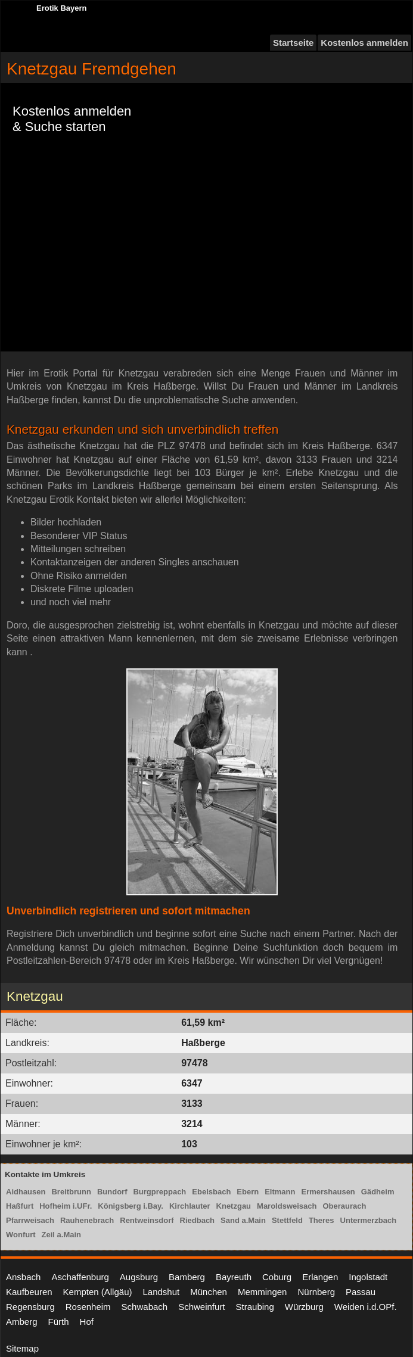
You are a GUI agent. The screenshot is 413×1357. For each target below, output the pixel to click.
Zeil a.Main (61, 1234)
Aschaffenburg (79, 1277)
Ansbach (23, 1277)
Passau (360, 1292)
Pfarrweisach (30, 1220)
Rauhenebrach (87, 1220)
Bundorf (112, 1191)
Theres (321, 1220)
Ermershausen (328, 1191)
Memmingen (262, 1292)
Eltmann (280, 1191)
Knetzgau (233, 1206)
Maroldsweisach (286, 1206)
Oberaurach (344, 1206)
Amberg (22, 1321)
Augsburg (139, 1277)
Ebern (248, 1191)
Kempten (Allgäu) (97, 1292)
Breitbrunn (71, 1191)
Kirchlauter (189, 1206)
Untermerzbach (368, 1220)
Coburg (276, 1277)
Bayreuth (233, 1277)
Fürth (58, 1321)
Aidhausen (25, 1191)
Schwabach (145, 1307)
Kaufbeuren (29, 1292)
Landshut (160, 1292)
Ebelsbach (211, 1191)
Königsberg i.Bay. (130, 1206)
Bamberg (187, 1277)
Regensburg (30, 1307)
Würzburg (304, 1307)
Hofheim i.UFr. (65, 1206)
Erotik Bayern (61, 8)
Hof (87, 1321)
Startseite (293, 43)
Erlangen (320, 1277)
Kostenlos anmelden (364, 43)
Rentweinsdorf (146, 1220)
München (208, 1292)
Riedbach (197, 1220)
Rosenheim (88, 1307)
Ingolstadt (368, 1277)
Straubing (255, 1307)
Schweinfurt (201, 1307)
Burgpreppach (159, 1191)
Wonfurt (21, 1234)
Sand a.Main (243, 1220)
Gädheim (378, 1191)
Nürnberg (316, 1292)
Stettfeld (287, 1220)
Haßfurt (19, 1206)
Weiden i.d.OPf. (365, 1307)
